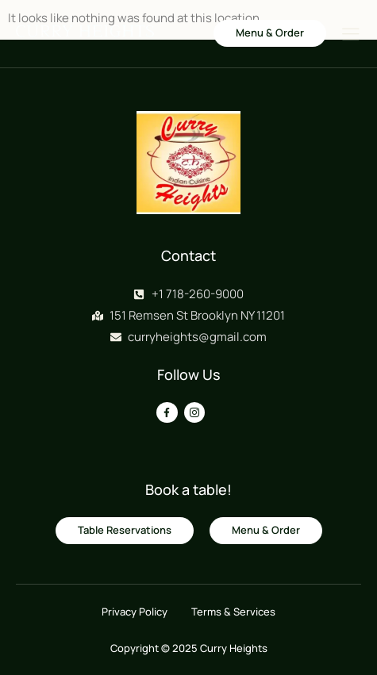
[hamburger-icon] (350, 35)
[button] (270, 33)
